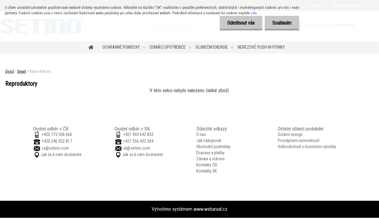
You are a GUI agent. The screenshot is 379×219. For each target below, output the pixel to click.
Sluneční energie (211, 47)
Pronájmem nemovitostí (298, 140)
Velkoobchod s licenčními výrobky (307, 146)
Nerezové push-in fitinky (261, 47)
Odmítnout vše (241, 23)
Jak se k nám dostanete (61, 154)
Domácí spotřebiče (168, 47)
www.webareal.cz (210, 209)
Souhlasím (281, 23)
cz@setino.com (55, 148)
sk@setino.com (136, 148)
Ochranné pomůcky (121, 47)
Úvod (9, 71)
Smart (21, 71)
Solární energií (290, 134)
